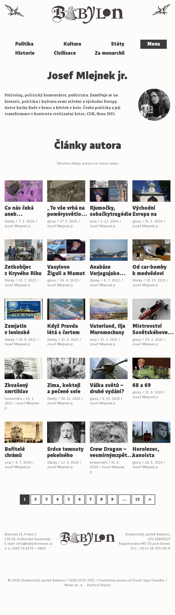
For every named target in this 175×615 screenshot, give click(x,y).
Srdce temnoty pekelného (65, 452)
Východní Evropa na (144, 211)
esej (93, 221)
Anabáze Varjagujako (108, 270)
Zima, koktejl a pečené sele (63, 388)
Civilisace (65, 53)
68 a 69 (141, 385)
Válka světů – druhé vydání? (107, 388)
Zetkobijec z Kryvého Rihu (23, 270)
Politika (24, 43)
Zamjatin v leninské (17, 329)
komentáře (13, 398)
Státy (117, 43)
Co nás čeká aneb (19, 211)
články (10, 221)
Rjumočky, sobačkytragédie (109, 211)
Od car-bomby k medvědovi (149, 270)
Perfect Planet (99, 585)
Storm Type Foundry (148, 580)
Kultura (72, 43)
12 (137, 499)
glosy (51, 221)
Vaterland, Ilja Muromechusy (107, 329)
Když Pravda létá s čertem (63, 329)
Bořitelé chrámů (15, 452)
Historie (25, 53)
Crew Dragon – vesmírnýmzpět (109, 452)
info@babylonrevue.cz (34, 543)
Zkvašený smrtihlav (16, 388)
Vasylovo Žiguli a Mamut (66, 270)
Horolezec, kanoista (145, 452)
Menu (153, 44)
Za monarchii (109, 53)
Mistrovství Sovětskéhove (151, 329)
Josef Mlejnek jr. (18, 226)
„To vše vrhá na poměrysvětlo (66, 211)
